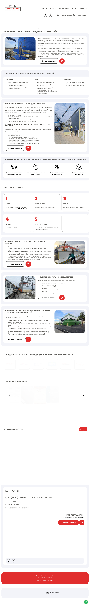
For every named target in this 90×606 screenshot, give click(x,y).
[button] (9, 395)
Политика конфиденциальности (45, 580)
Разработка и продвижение (52, 592)
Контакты (83, 8)
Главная (44, 8)
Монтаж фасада (20, 28)
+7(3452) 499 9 (21, 209)
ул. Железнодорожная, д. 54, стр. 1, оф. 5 (72, 517)
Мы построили (64, 8)
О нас (74, 8)
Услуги (53, 8)
